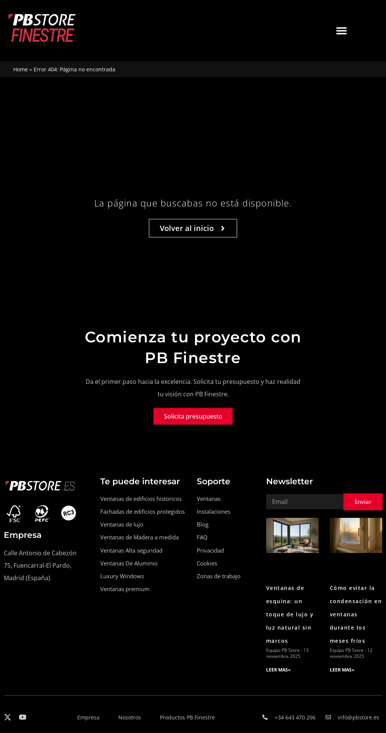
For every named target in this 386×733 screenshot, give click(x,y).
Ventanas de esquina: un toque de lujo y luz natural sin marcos (290, 615)
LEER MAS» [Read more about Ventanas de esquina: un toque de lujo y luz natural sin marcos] (278, 670)
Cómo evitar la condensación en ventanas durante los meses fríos (356, 615)
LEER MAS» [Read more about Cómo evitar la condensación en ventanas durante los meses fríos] (342, 670)
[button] (341, 30)
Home (20, 69)
